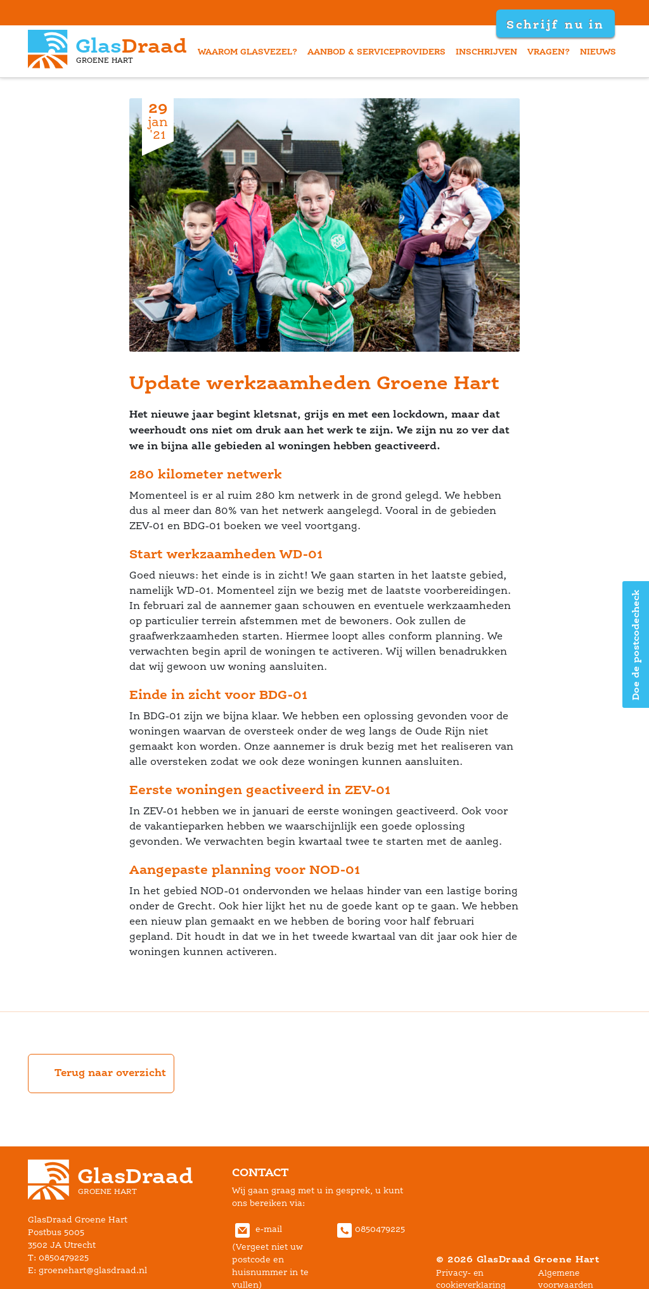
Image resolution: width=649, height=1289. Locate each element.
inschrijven (486, 51)
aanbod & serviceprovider (376, 51)
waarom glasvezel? (247, 51)
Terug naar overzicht (101, 1073)
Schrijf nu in (555, 24)
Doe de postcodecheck (635, 644)
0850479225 (369, 1229)
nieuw (598, 51)
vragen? (548, 51)
